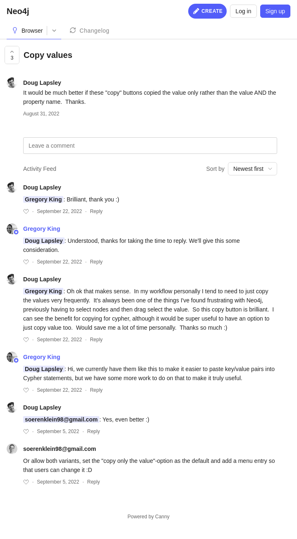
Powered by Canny (148, 517)
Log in (243, 11)
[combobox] (252, 168)
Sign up (275, 11)
